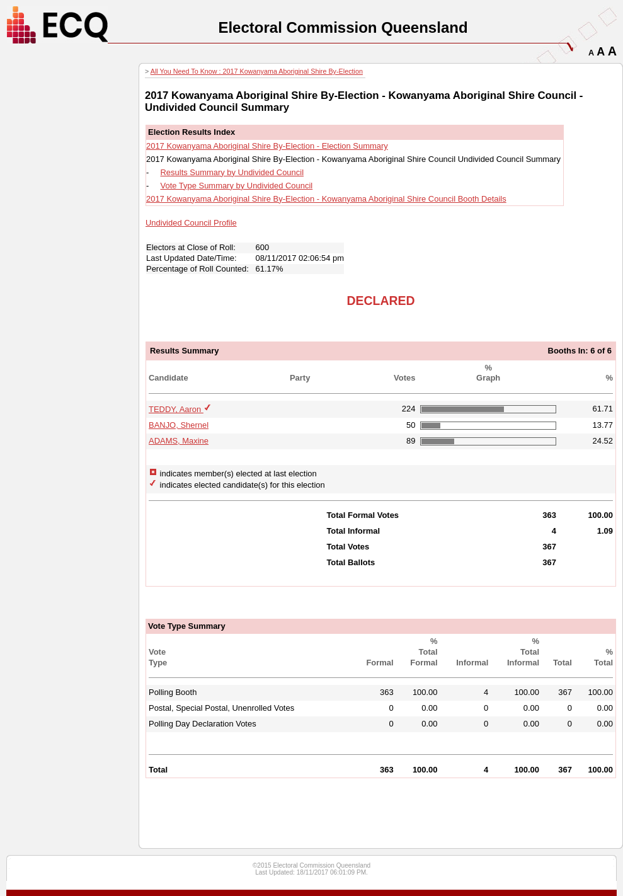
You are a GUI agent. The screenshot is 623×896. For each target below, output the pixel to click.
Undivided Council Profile (191, 222)
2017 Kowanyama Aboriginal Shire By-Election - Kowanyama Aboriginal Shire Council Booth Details (326, 199)
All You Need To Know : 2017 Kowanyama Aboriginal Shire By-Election (257, 71)
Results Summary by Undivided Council (232, 172)
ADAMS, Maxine (179, 440)
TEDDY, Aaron (176, 409)
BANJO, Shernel (179, 425)
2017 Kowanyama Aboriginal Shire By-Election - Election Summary (267, 146)
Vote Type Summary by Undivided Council (237, 185)
